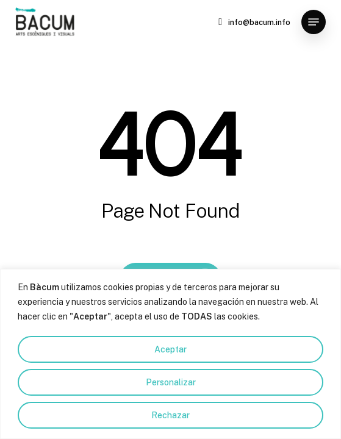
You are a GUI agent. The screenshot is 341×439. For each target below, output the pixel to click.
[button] (313, 22)
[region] (170, 354)
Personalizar (171, 382)
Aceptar (170, 349)
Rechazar (170, 415)
